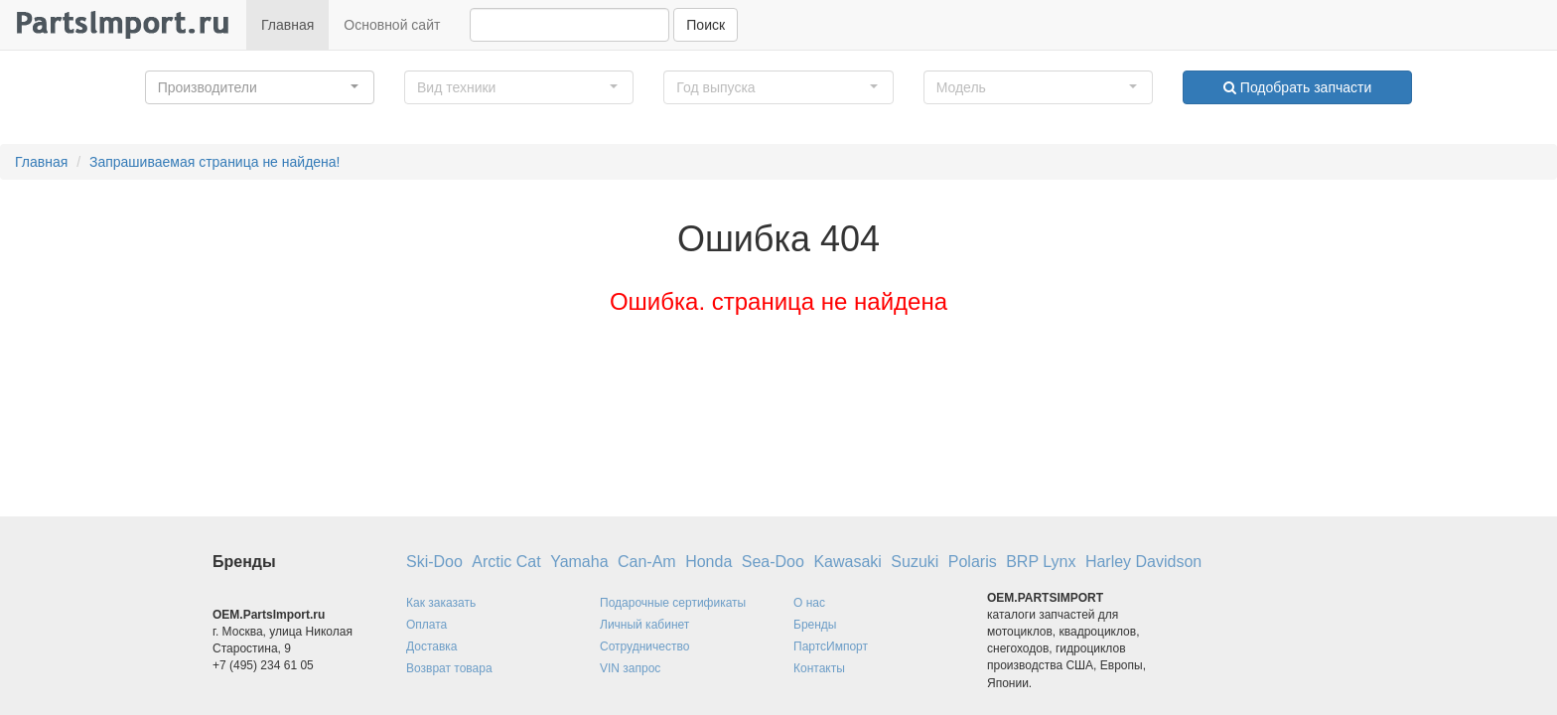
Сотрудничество (644, 646)
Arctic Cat (506, 561)
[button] (259, 87)
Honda (708, 561)
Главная (287, 25)
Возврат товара (449, 668)
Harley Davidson (1143, 561)
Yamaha (579, 561)
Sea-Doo (773, 561)
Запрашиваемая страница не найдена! (215, 162)
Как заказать (441, 603)
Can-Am (647, 561)
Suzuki (914, 561)
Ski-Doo (434, 561)
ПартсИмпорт (830, 646)
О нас (809, 603)
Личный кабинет (644, 625)
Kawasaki (847, 561)
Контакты (819, 668)
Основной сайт (392, 25)
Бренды (814, 625)
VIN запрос (630, 668)
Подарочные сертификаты (673, 603)
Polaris (972, 561)
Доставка (432, 646)
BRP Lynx (1040, 561)
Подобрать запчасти (1297, 87)
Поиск (705, 25)
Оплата (426, 625)
